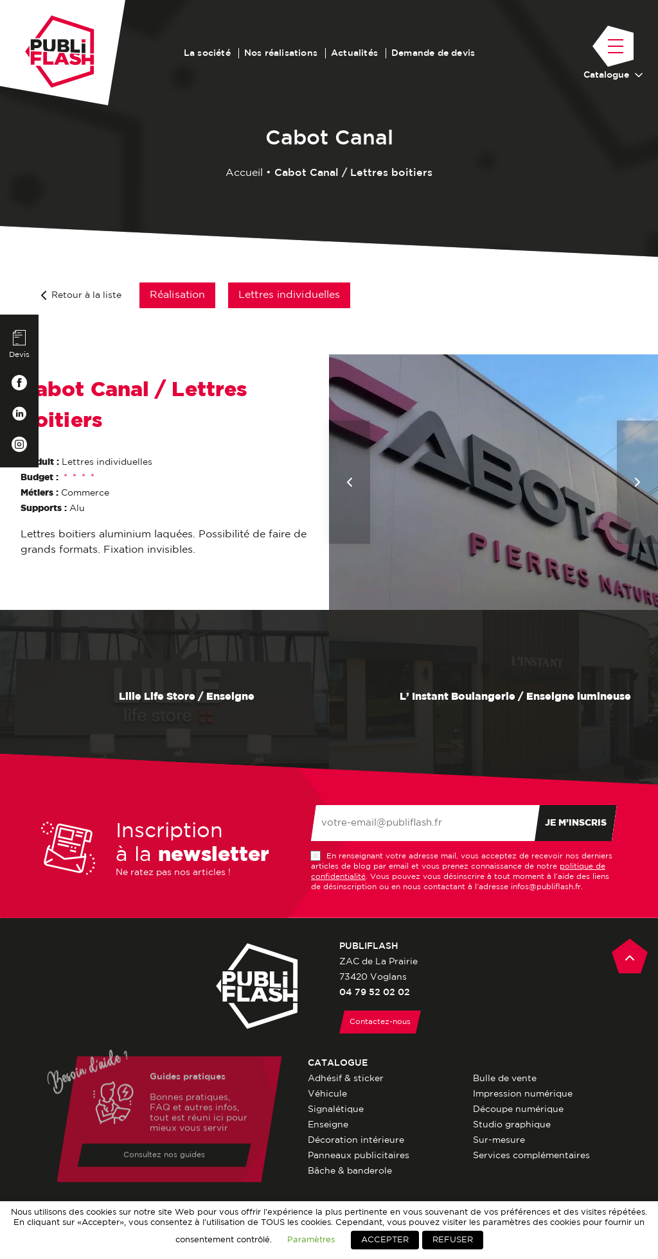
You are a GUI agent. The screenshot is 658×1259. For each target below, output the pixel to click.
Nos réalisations (280, 53)
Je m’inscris (576, 823)
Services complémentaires (531, 1155)
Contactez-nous (380, 1021)
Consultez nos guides (164, 1156)
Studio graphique (512, 1125)
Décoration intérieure (356, 1140)
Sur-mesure (499, 1140)
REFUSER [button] (452, 1240)
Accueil (244, 173)
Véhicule (327, 1094)
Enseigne (328, 1125)
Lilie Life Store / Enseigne (164, 697)
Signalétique (336, 1109)
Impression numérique (523, 1094)
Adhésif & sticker (346, 1078)
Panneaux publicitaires (358, 1155)
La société (207, 53)
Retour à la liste (81, 295)
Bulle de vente (505, 1078)
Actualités (354, 53)
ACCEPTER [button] (385, 1240)
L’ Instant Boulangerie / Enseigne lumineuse (493, 697)
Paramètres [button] (311, 1240)
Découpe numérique (518, 1109)
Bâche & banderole (350, 1171)
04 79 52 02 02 (374, 992)
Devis (19, 344)
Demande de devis (433, 53)
